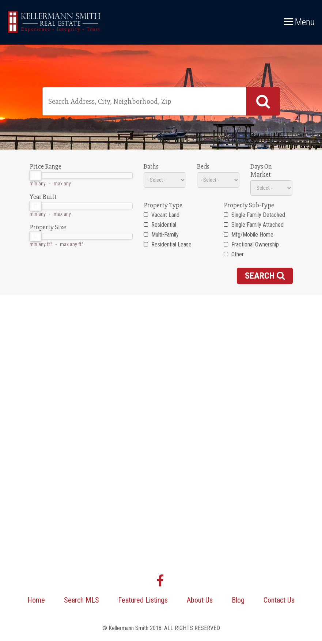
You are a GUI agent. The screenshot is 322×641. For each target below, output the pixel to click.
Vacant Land (161, 214)
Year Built (43, 197)
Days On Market (261, 170)
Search (265, 276)
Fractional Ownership (251, 244)
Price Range (45, 166)
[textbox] (145, 101)
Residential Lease (168, 244)
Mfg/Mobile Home (248, 234)
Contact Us (279, 600)
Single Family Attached (254, 224)
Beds (203, 166)
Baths (151, 166)
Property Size (48, 227)
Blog (238, 600)
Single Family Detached (254, 214)
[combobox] (161, 101)
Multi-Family (161, 234)
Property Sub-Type (249, 205)
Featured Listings (143, 600)
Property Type (163, 205)
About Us (200, 600)
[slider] (35, 175)
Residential (160, 224)
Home (36, 600)
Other (234, 254)
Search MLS (81, 600)
